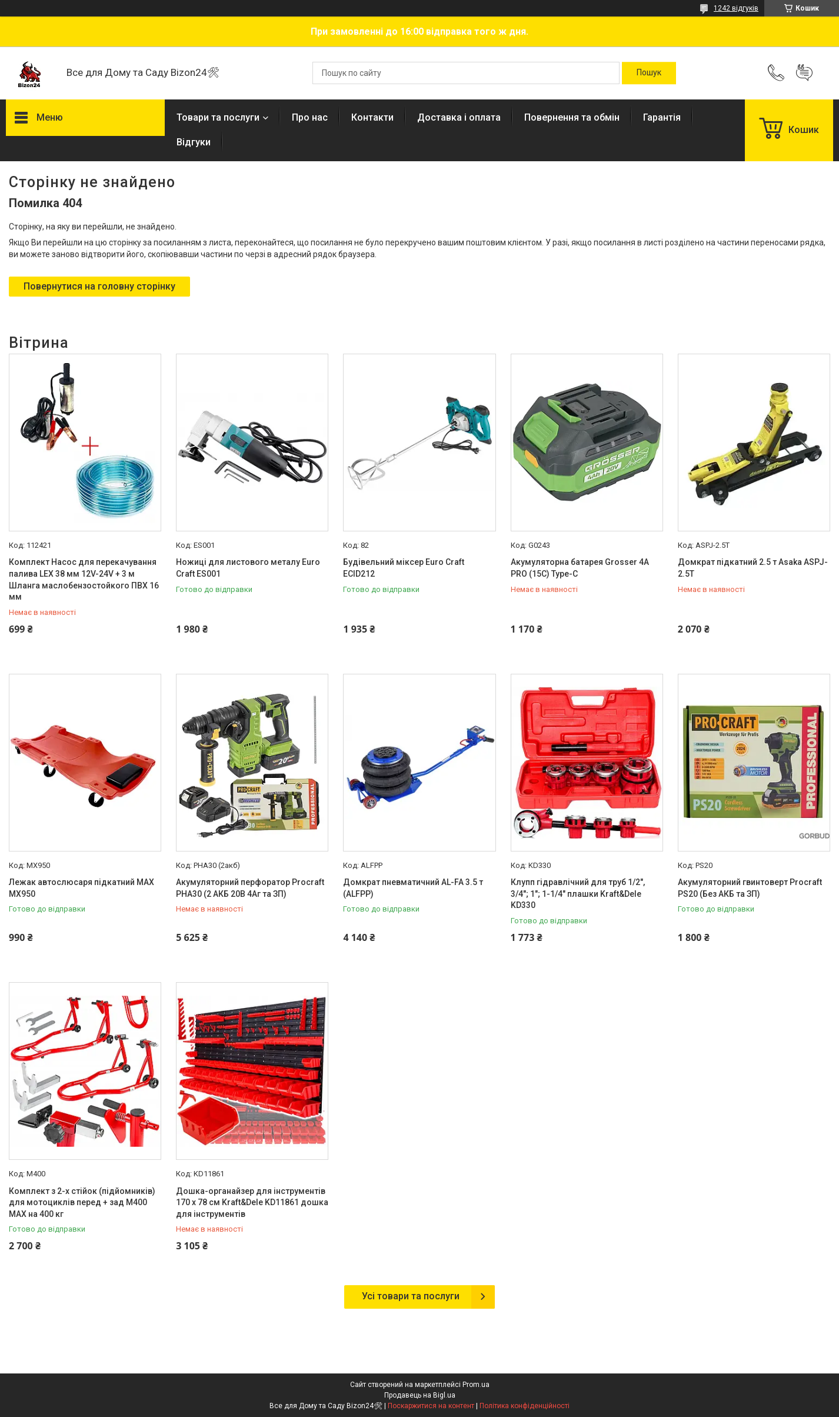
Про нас (310, 117)
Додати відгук (804, 73)
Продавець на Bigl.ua (419, 1395)
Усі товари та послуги (411, 1296)
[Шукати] (649, 73)
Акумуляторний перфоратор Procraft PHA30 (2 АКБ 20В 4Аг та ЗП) (250, 888)
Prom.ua (476, 1385)
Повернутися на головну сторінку (99, 286)
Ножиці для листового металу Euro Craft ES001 (248, 567)
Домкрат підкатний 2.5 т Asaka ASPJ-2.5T (753, 567)
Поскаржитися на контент (431, 1406)
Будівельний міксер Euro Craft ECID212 (403, 567)
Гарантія (662, 117)
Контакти (372, 117)
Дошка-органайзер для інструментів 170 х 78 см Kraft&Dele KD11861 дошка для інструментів (252, 1202)
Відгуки (194, 142)
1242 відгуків (736, 8)
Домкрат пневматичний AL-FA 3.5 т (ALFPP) (413, 888)
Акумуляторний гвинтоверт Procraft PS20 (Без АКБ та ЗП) (750, 888)
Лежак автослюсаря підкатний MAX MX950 (81, 888)
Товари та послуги (218, 117)
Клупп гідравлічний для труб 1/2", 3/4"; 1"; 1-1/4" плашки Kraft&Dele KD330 (578, 893)
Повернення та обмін (572, 117)
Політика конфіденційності (525, 1406)
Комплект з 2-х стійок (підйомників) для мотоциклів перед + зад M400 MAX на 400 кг (82, 1202)
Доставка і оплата (459, 117)
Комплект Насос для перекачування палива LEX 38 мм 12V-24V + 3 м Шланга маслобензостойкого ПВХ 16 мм (84, 579)
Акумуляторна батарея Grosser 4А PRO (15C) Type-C (580, 567)
